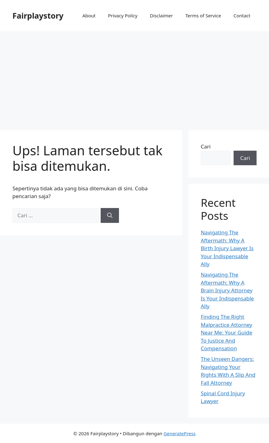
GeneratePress (180, 433)
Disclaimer (161, 15)
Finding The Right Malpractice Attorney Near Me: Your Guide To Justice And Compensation (226, 332)
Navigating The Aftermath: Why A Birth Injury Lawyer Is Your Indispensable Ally (227, 248)
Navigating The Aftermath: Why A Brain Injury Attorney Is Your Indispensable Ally (227, 290)
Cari (206, 146)
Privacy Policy (123, 15)
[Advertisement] (134, 77)
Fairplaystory (37, 15)
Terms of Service (203, 15)
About (89, 15)
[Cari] (110, 215)
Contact (242, 15)
